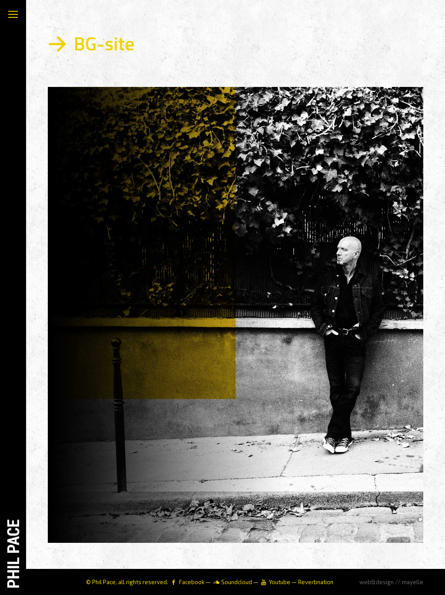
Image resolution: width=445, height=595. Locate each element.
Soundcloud (236, 581)
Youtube (279, 581)
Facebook (191, 581)
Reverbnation (315, 581)
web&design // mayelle (391, 581)
